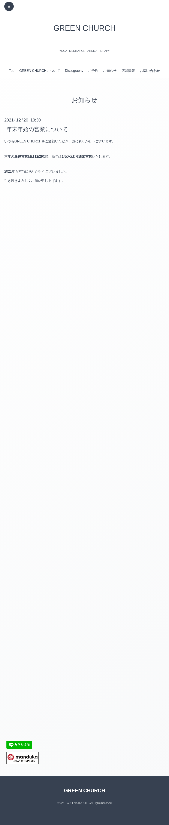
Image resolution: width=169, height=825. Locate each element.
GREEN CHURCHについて (39, 71)
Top (11, 71)
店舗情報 (128, 71)
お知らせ (110, 71)
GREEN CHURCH (84, 28)
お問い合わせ (150, 71)
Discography (74, 71)
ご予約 (93, 71)
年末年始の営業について (37, 129)
